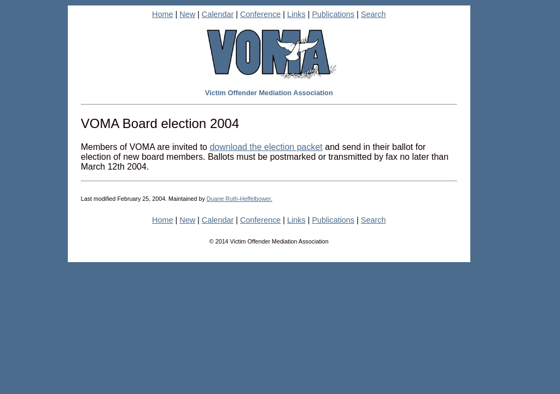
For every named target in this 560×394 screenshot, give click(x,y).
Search (373, 14)
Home (162, 14)
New (187, 14)
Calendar (218, 14)
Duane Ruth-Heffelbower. (239, 198)
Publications (333, 14)
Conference (260, 14)
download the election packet (265, 147)
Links (296, 14)
